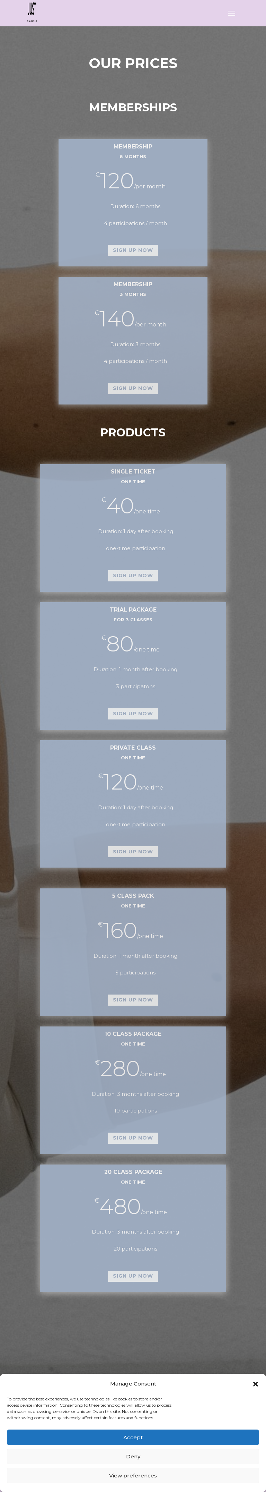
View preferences (133, 1475)
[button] (255, 1384)
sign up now (133, 250)
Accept (133, 1437)
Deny (133, 1456)
